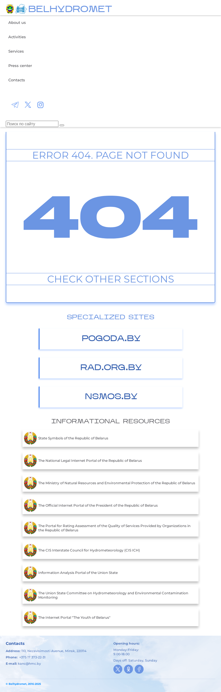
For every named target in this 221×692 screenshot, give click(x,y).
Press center (20, 65)
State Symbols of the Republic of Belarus (66, 438)
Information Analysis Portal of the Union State (71, 573)
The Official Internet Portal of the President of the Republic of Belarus (91, 505)
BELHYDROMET (70, 9)
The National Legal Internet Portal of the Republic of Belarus (83, 460)
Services (16, 51)
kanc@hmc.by (29, 664)
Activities (17, 36)
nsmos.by (111, 397)
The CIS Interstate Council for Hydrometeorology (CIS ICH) (82, 550)
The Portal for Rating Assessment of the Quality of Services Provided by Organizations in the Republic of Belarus (107, 528)
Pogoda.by (111, 339)
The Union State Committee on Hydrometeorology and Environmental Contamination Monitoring (106, 595)
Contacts (16, 80)
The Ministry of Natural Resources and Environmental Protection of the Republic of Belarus (109, 483)
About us (17, 22)
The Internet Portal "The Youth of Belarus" (67, 617)
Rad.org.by (111, 368)
